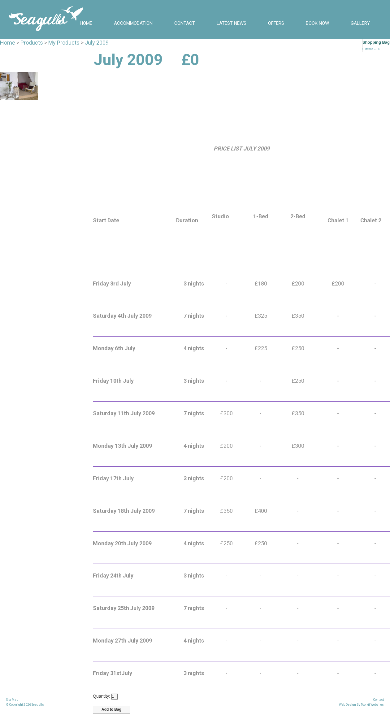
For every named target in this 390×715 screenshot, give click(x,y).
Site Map (12, 699)
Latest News (231, 23)
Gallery (360, 23)
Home (86, 23)
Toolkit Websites (372, 704)
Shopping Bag (376, 42)
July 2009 (97, 42)
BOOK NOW (317, 23)
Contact (184, 23)
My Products (64, 42)
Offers (276, 23)
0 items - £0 (371, 49)
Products (31, 42)
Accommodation (133, 23)
